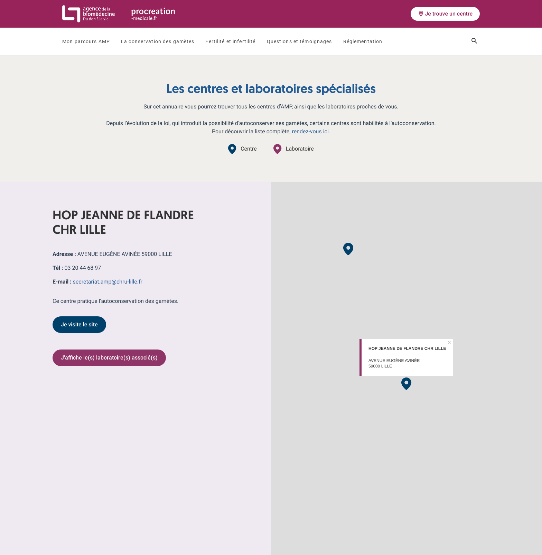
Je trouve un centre (445, 13)
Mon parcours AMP (86, 41)
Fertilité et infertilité (230, 41)
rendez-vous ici (310, 131)
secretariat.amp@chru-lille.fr (107, 281)
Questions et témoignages (299, 41)
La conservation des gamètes (157, 41)
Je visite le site (79, 324)
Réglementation (363, 41)
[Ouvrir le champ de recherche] (474, 41)
